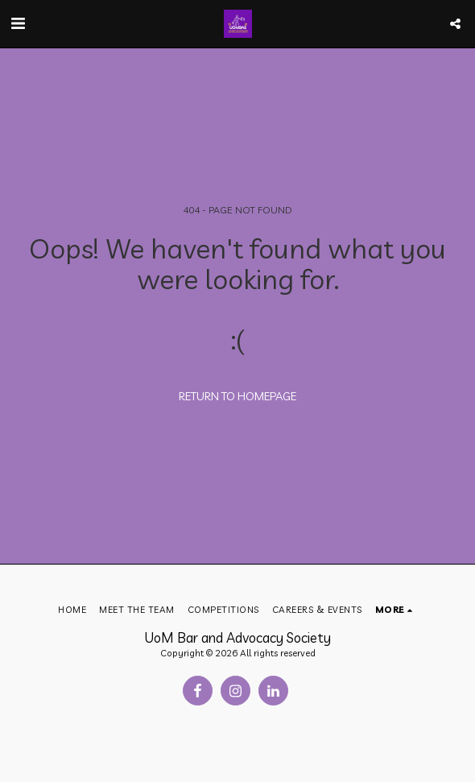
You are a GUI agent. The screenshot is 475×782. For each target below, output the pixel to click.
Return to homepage (237, 396)
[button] (17, 23)
